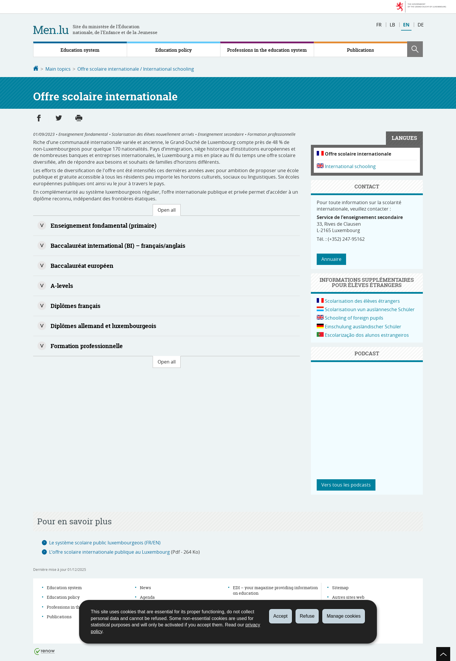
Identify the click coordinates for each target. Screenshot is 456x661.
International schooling (350, 166)
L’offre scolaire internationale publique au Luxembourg (109, 551)
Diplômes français (75, 305)
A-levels (62, 285)
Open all (167, 209)
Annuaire (331, 258)
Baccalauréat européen (82, 265)
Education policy (173, 50)
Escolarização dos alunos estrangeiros (367, 334)
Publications (360, 50)
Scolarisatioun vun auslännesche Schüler (370, 309)
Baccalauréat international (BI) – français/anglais (118, 245)
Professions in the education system (267, 50)
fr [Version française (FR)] (379, 25)
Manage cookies (344, 616)
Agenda (147, 596)
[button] (415, 49)
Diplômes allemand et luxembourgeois (103, 325)
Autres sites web (348, 596)
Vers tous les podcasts (346, 484)
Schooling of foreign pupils (354, 317)
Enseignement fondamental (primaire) (103, 225)
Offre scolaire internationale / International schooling (135, 69)
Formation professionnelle (87, 345)
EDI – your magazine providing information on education (275, 590)
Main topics (58, 69)
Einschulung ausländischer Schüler (363, 326)
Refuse (307, 616)
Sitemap (340, 587)
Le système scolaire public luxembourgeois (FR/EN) (105, 542)
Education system (79, 50)
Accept (280, 616)
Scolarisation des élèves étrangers (362, 300)
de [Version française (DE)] (421, 25)
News (145, 587)
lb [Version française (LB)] (392, 25)
